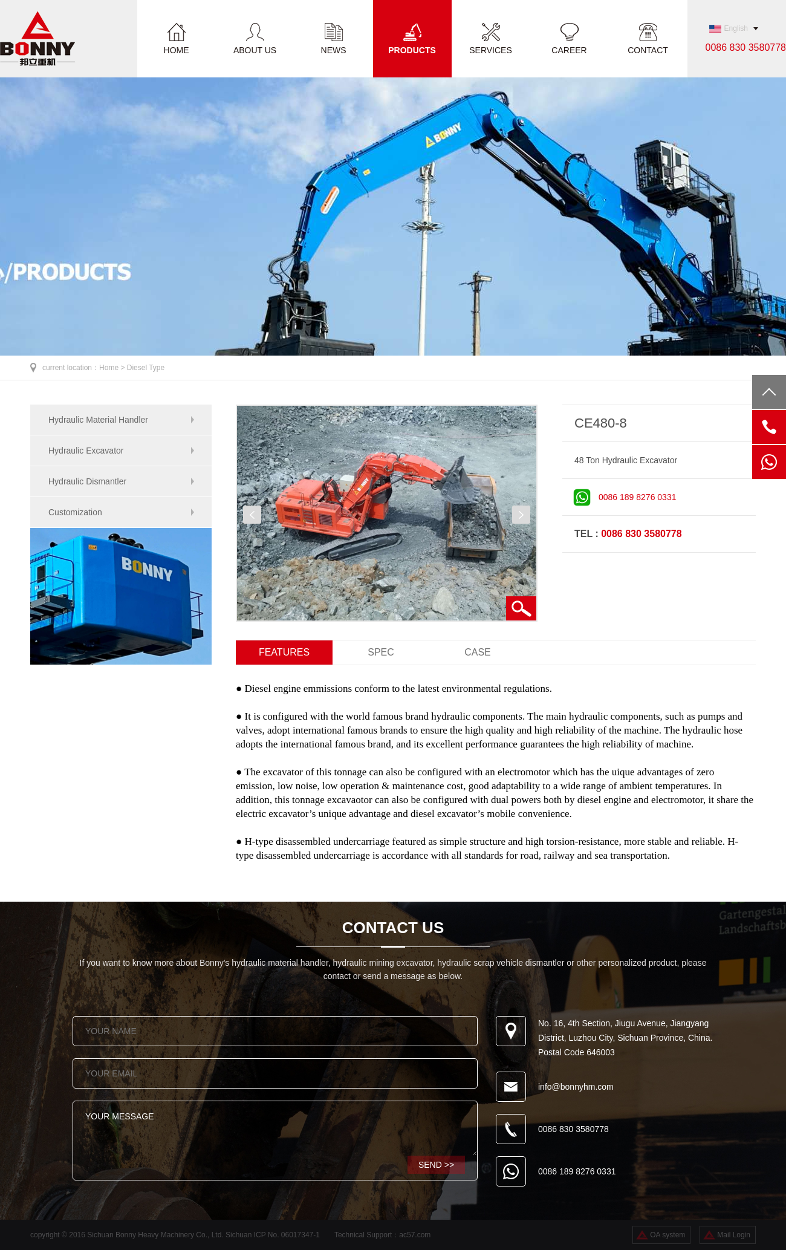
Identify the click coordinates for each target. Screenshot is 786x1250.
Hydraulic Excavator (86, 450)
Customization (75, 512)
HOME (176, 49)
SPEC (381, 652)
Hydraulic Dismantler (87, 481)
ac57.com (414, 1235)
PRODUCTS (412, 49)
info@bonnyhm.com (576, 1087)
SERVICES (490, 49)
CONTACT (648, 49)
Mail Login (733, 1235)
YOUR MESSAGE (275, 1128)
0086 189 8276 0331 (637, 497)
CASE (477, 652)
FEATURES (284, 652)
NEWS (333, 49)
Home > (113, 367)
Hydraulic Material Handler (98, 420)
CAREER (568, 49)
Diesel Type (145, 367)
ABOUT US (254, 49)
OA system (667, 1235)
